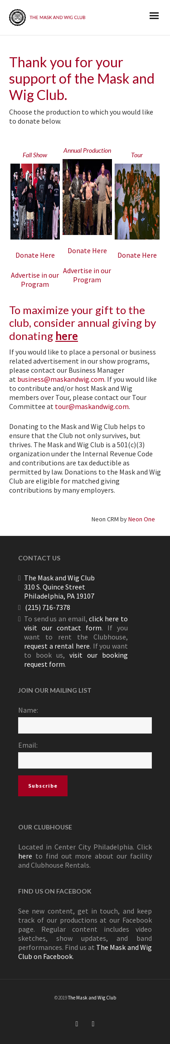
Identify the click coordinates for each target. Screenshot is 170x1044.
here (66, 335)
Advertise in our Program (35, 279)
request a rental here (57, 645)
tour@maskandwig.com (92, 406)
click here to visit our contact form (76, 623)
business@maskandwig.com (60, 379)
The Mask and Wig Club (92, 997)
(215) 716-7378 (47, 607)
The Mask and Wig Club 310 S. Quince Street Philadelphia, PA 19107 (59, 586)
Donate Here (35, 255)
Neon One (141, 519)
